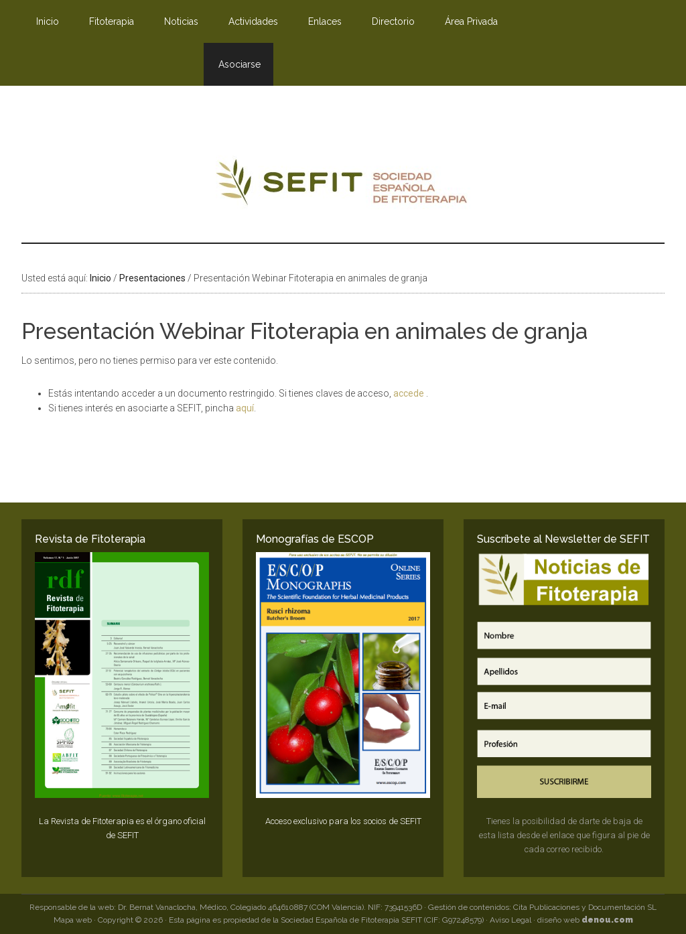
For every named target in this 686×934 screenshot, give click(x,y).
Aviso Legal (510, 920)
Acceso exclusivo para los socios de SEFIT (343, 821)
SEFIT (343, 185)
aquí (245, 408)
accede (409, 393)
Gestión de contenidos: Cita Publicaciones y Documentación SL (542, 907)
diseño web (585, 920)
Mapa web (73, 920)
